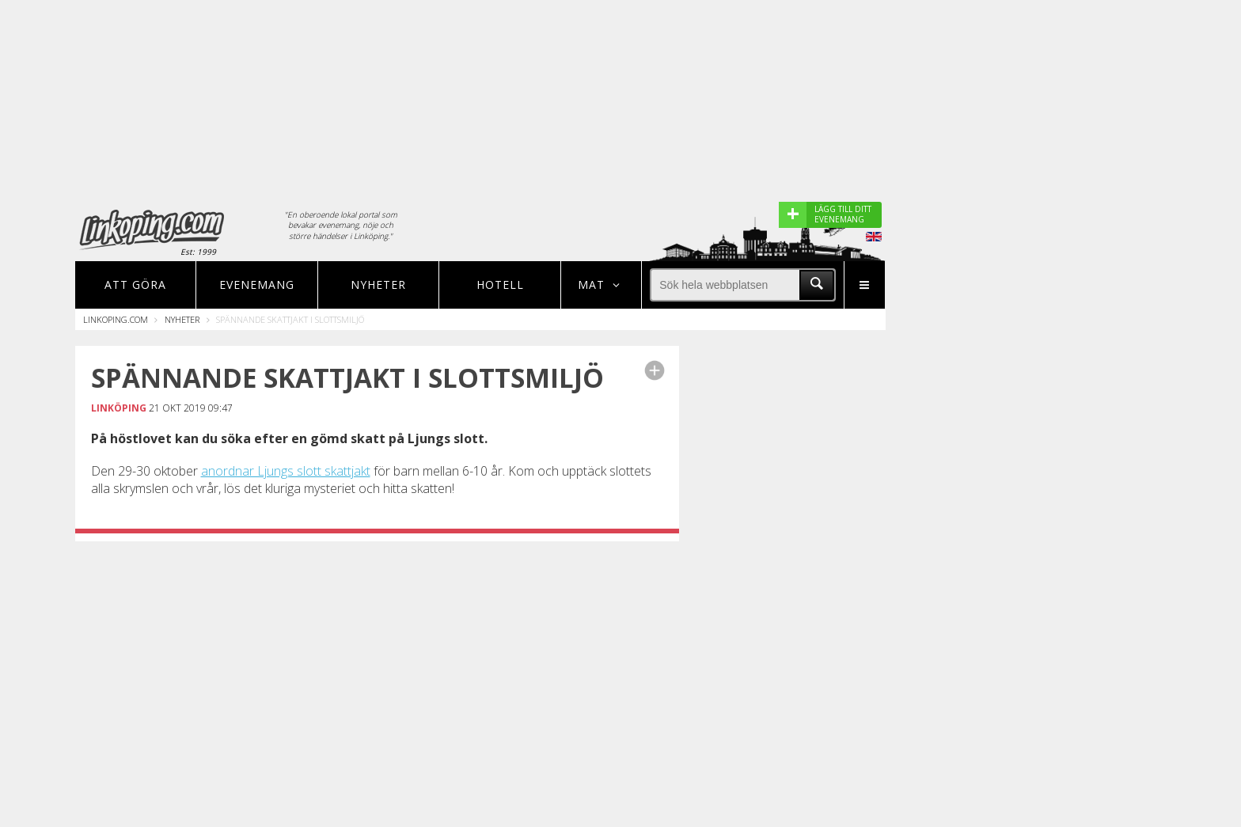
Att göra (135, 284)
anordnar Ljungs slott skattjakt (285, 471)
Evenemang (256, 284)
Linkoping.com (115, 319)
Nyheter (378, 284)
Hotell (500, 284)
